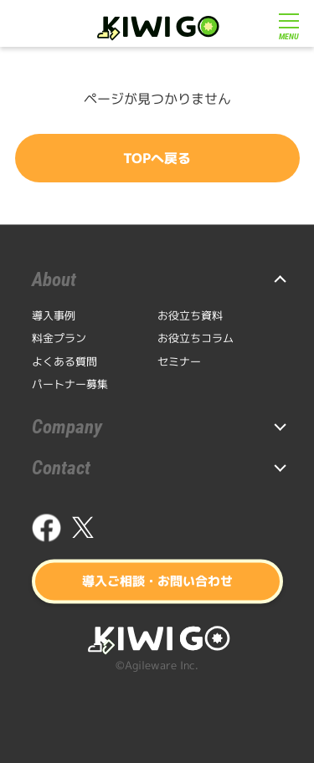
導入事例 (53, 315)
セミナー (179, 361)
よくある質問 (64, 361)
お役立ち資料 (190, 315)
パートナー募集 (70, 384)
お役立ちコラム (195, 338)
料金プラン (59, 338)
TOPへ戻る (157, 158)
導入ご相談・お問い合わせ (157, 581)
